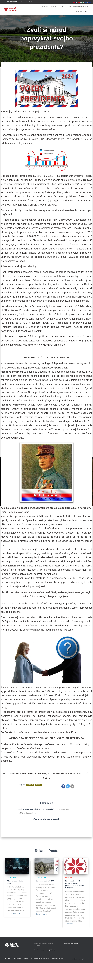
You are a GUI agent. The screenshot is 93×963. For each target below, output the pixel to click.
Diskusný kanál (28, 1)
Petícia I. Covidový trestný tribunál (44, 950)
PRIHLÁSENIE (55, 6)
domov (44, 7)
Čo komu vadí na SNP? (45, 881)
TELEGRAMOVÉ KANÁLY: (10, 1)
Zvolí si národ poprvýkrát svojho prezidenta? (36, 809)
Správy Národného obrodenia (78, 6)
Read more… (16, 913)
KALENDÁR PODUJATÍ (82, 11)
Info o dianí (20, 1)
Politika (38, 784)
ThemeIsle (86, 959)
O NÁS (64, 6)
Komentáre (30, 784)
